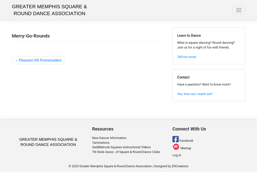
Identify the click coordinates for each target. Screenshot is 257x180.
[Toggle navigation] (238, 10)
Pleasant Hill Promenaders (40, 60)
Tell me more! (186, 57)
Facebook (182, 140)
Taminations (100, 142)
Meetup (181, 148)
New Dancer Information (109, 138)
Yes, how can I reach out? (195, 94)
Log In (176, 155)
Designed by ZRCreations (171, 166)
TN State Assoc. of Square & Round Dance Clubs (126, 152)
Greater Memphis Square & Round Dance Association (116, 166)
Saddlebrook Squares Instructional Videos (121, 147)
